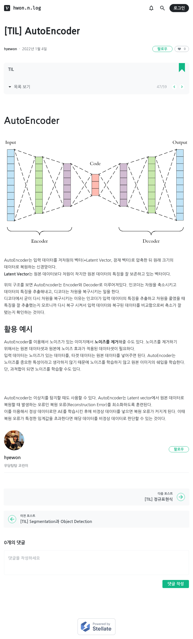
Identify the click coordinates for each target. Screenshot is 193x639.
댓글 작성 (175, 584)
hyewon (10, 49)
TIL (11, 69)
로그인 (179, 8)
